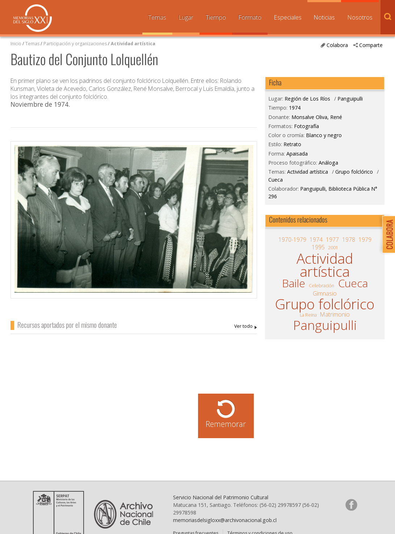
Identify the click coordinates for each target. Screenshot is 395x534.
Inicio (15, 44)
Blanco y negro (324, 135)
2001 (333, 248)
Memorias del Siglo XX (32, 18)
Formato (249, 17)
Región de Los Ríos (307, 98)
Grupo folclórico (354, 171)
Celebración (321, 286)
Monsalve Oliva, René (245, 326)
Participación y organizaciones (75, 44)
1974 (295, 107)
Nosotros (360, 17)
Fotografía (306, 126)
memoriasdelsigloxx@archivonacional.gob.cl (225, 520)
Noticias (324, 17)
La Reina (308, 315)
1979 (364, 239)
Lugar (185, 17)
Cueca (275, 179)
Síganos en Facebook (351, 504)
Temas (157, 17)
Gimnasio (325, 293)
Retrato (292, 144)
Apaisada (297, 153)
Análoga (328, 162)
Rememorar (226, 424)
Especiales (288, 17)
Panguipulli (350, 98)
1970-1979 (292, 239)
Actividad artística (133, 44)
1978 (348, 239)
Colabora (337, 45)
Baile (293, 283)
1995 (318, 247)
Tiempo (216, 17)
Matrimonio (335, 314)
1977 (332, 239)
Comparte (371, 45)
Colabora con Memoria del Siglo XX (387, 234)
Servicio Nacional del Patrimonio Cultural (220, 497)
